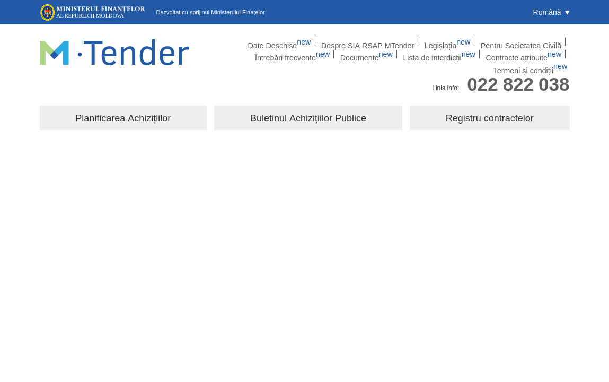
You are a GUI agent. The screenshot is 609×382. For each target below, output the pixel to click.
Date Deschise (241, 42)
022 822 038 (518, 76)
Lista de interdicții (391, 55)
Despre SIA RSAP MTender (317, 42)
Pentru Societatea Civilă (450, 42)
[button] (551, 12)
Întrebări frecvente (527, 42)
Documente (328, 55)
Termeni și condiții (539, 55)
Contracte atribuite (465, 55)
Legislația (386, 42)
